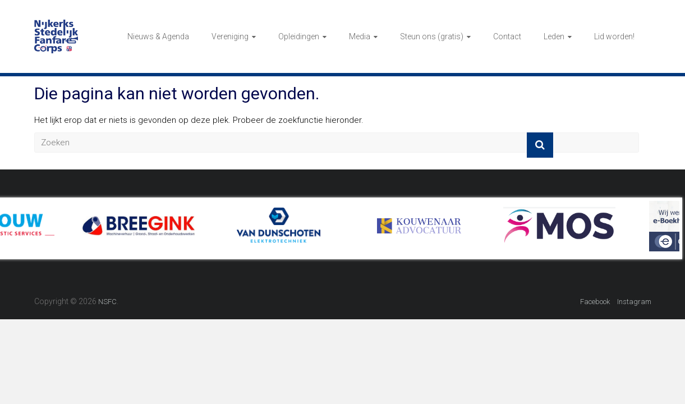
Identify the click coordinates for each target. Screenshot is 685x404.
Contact (507, 36)
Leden (554, 36)
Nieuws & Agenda (158, 36)
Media (359, 36)
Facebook (595, 301)
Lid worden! (614, 36)
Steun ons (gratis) (431, 36)
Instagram (634, 301)
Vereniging (230, 36)
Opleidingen (298, 36)
